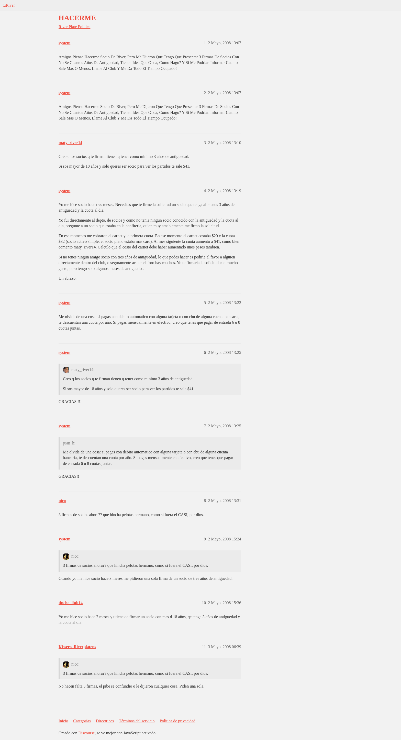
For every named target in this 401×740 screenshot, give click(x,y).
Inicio (63, 721)
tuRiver (9, 5)
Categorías (82, 721)
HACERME (77, 18)
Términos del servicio (137, 721)
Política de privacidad (177, 721)
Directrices (105, 721)
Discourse (86, 733)
